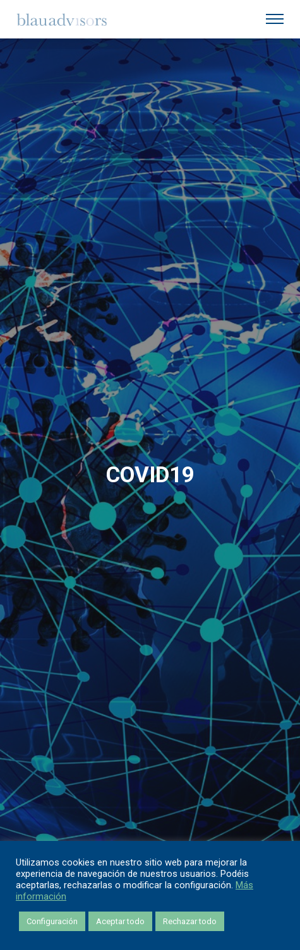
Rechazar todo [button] (190, 921)
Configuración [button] (52, 921)
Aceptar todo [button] (120, 921)
